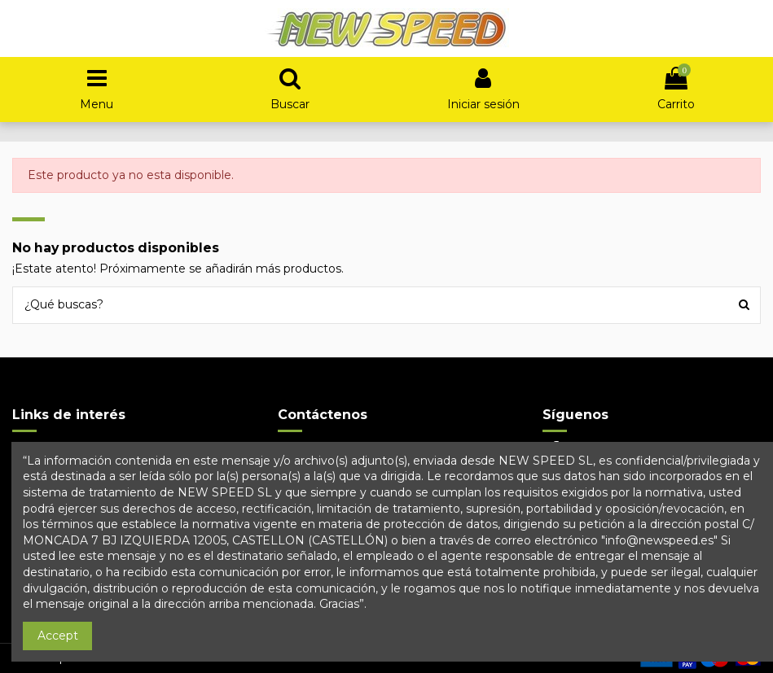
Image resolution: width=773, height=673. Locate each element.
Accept (57, 635)
